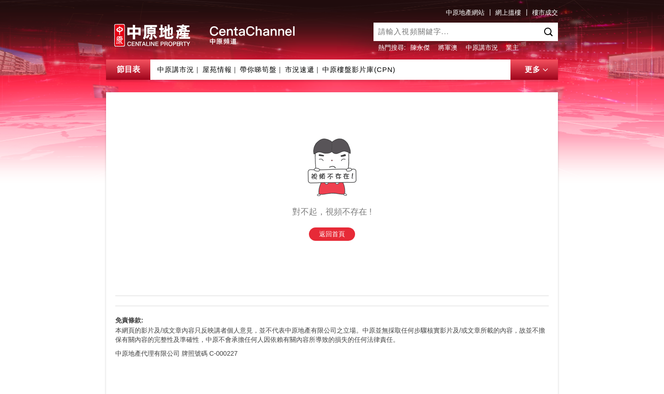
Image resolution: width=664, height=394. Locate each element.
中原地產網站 (465, 12)
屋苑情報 (217, 69)
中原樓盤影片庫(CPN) (359, 69)
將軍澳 (447, 47)
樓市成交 (545, 12)
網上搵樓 (508, 12)
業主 (512, 47)
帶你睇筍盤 (258, 69)
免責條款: (129, 320)
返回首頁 (332, 234)
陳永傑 (420, 47)
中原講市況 (482, 47)
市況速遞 (299, 69)
